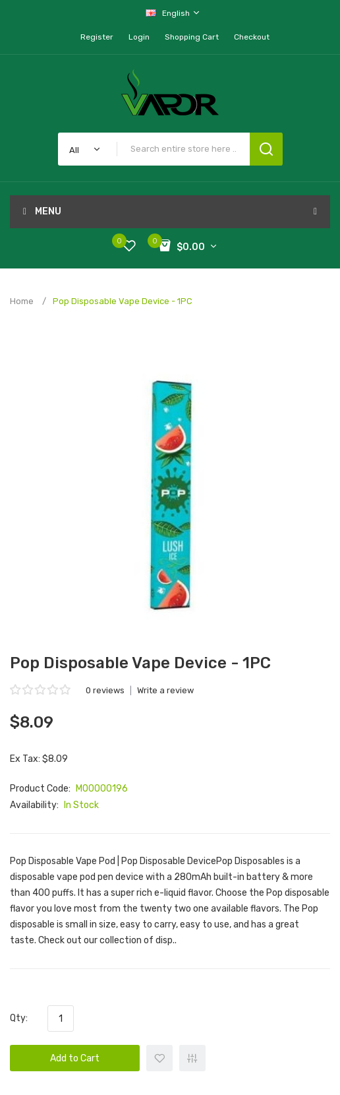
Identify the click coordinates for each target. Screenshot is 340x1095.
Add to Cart (74, 1058)
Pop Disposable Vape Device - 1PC (122, 301)
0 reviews (105, 690)
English (173, 13)
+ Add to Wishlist (159, 1058)
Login (139, 37)
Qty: (19, 1018)
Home (22, 301)
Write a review (165, 690)
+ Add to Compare (192, 1058)
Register (96, 37)
